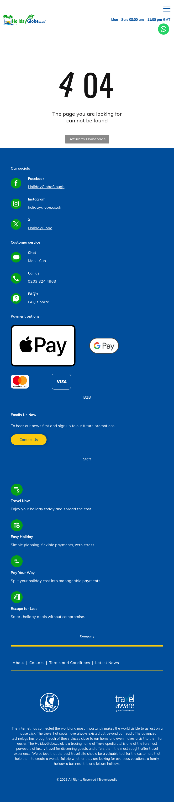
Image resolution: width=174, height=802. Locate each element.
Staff (87, 459)
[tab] (87, 637)
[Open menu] (166, 8)
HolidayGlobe (40, 227)
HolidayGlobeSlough (46, 186)
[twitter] (16, 225)
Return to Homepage (87, 139)
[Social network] (16, 258)
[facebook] (16, 184)
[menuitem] (19, 662)
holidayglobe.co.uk (44, 207)
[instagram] (16, 204)
